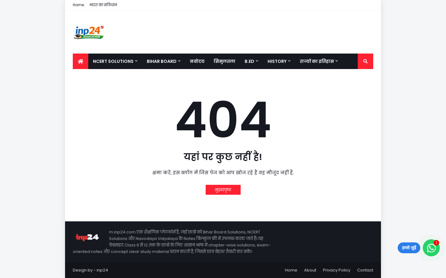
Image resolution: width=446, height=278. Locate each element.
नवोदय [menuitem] (197, 61)
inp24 (102, 270)
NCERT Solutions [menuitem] (113, 61)
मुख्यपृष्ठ (223, 190)
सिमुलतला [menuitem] (224, 61)
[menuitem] (80, 61)
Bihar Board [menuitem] (162, 61)
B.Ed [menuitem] (249, 61)
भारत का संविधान (103, 4)
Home (78, 4)
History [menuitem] (277, 61)
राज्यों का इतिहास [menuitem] (317, 61)
